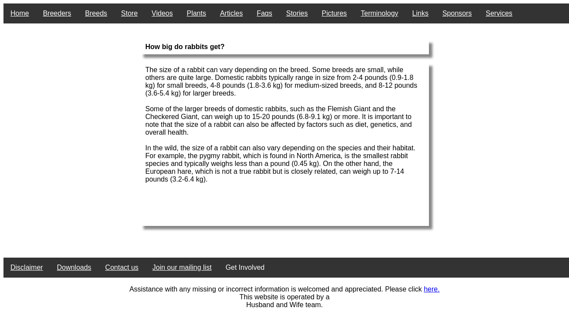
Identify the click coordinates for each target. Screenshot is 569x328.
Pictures (334, 13)
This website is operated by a (284, 297)
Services (499, 13)
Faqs (264, 13)
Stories (297, 13)
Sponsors (457, 13)
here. (431, 289)
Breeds (96, 13)
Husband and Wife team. (284, 304)
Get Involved (244, 267)
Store (129, 13)
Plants (196, 13)
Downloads (74, 267)
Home (19, 13)
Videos (162, 13)
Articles (231, 13)
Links (420, 13)
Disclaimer (26, 267)
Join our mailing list (181, 267)
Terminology (379, 13)
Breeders (57, 13)
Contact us (121, 267)
